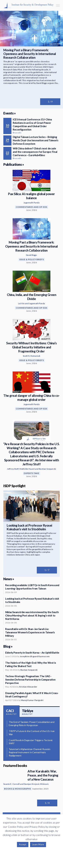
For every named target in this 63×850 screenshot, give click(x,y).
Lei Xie (21, 303)
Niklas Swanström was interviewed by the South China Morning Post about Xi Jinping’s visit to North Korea (32, 615)
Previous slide (43, 101)
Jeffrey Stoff (12, 469)
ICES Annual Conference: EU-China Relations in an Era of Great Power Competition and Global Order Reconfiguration (32, 124)
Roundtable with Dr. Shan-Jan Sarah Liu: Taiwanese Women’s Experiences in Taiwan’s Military (30, 632)
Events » (9, 113)
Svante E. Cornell (11, 784)
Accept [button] (22, 844)
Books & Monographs (17, 788)
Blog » (7, 646)
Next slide (57, 101)
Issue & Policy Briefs (31, 259)
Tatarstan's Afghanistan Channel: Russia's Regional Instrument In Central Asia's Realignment (29, 752)
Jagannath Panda (31, 202)
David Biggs (31, 255)
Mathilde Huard (27, 469)
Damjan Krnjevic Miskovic (36, 784)
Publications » (13, 164)
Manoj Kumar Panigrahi (32, 700)
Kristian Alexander (28, 686)
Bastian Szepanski (47, 469)
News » (8, 579)
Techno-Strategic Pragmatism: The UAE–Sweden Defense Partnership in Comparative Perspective (30, 679)
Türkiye (27, 712)
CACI (11, 712)
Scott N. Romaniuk (31, 356)
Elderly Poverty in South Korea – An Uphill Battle (32, 652)
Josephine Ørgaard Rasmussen (35, 656)
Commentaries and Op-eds (31, 207)
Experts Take (31, 473)
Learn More (38, 844)
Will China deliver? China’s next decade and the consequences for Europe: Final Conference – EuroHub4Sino (35, 152)
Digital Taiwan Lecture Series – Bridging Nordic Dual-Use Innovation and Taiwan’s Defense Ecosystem (35, 140)
